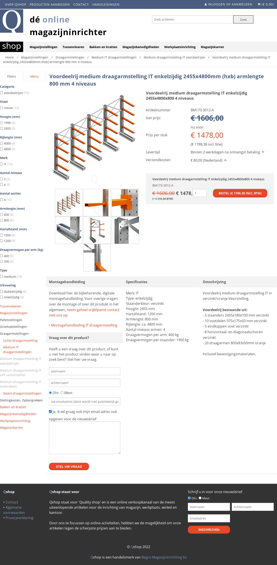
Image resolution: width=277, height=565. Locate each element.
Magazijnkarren (212, 47)
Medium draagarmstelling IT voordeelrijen (20, 361)
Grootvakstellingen (13, 327)
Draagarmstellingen (14, 333)
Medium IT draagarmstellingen (17, 349)
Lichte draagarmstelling (20, 340)
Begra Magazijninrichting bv (164, 557)
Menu (34, 76)
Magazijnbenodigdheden (140, 47)
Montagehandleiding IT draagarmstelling (84, 325)
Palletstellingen (11, 320)
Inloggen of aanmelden (230, 4)
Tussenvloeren (73, 47)
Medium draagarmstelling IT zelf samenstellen (20, 372)
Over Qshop (15, 4)
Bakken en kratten (103, 47)
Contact (81, 4)
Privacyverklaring (19, 517)
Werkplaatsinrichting (180, 47)
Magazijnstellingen (43, 47)
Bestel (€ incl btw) (240, 193)
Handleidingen (106, 4)
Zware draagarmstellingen (22, 393)
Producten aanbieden (50, 4)
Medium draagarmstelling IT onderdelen (20, 384)
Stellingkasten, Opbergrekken (21, 400)
